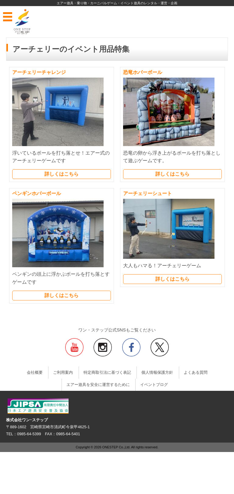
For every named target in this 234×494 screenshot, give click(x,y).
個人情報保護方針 (157, 372)
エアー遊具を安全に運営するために (98, 385)
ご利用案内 (63, 372)
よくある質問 (195, 372)
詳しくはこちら (61, 174)
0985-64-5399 (29, 434)
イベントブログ (154, 385)
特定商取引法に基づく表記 (107, 372)
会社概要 (35, 372)
